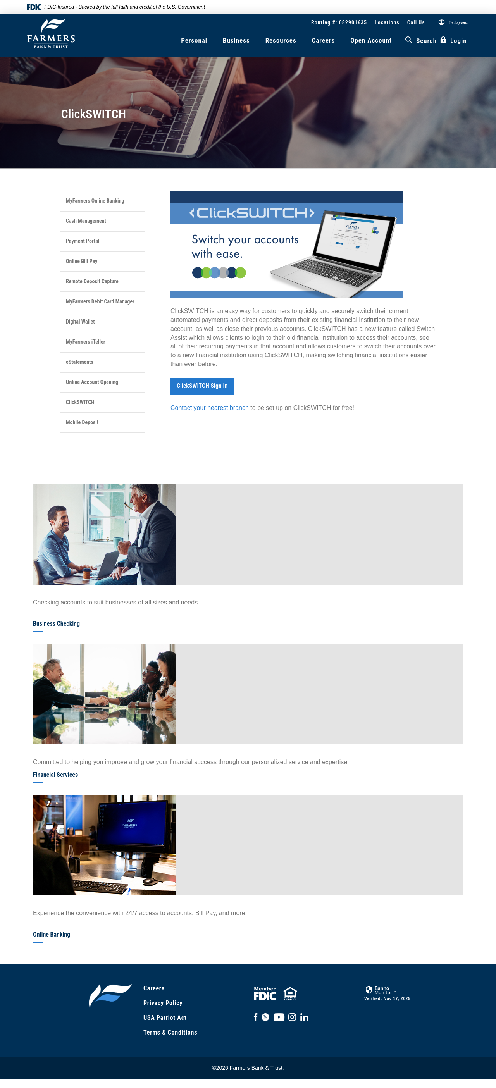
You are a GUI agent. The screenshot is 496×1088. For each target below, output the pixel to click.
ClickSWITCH (80, 402)
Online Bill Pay (81, 261)
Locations (387, 22)
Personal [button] (194, 40)
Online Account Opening (92, 382)
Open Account (371, 40)
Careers (323, 40)
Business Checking (56, 623)
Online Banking (51, 934)
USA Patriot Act (164, 1017)
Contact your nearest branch (209, 408)
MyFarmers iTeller (85, 342)
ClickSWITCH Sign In (202, 385)
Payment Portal (82, 241)
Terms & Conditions (170, 1032)
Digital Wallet (80, 321)
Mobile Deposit (82, 422)
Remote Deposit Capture (92, 281)
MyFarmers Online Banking (95, 201)
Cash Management (86, 221)
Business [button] (236, 40)
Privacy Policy (163, 1003)
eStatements (79, 362)
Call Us (416, 22)
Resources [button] (280, 40)
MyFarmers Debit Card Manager (100, 301)
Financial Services (55, 774)
